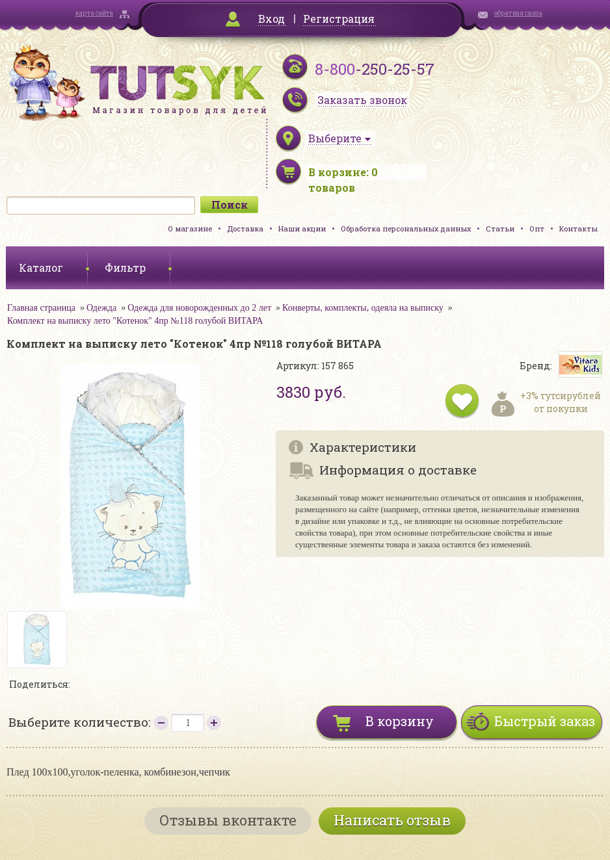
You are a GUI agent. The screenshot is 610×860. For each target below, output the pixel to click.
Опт (536, 228)
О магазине (190, 228)
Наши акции (302, 228)
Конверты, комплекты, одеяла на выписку (363, 308)
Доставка (245, 228)
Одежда (101, 308)
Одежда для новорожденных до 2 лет (199, 308)
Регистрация (339, 18)
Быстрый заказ (544, 720)
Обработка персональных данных (406, 228)
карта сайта (94, 13)
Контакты (578, 228)
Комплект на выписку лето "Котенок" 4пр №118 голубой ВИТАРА (135, 321)
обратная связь (518, 13)
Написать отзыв (392, 820)
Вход (271, 18)
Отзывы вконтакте (228, 820)
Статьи (500, 228)
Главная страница (41, 308)
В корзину (399, 720)
